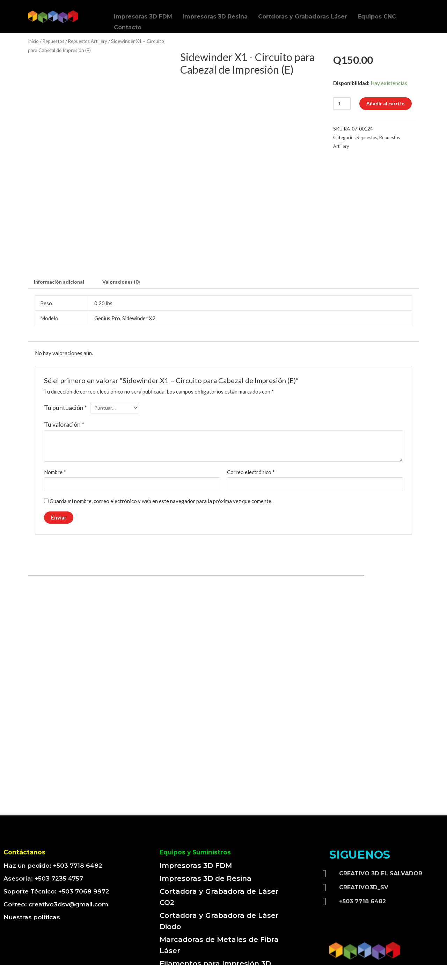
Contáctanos (27, 804)
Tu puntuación (65, 358)
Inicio (34, 41)
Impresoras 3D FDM (143, 15)
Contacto (127, 21)
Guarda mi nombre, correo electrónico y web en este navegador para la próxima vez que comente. (161, 453)
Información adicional (60, 232)
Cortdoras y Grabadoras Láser (302, 15)
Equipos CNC (377, 15)
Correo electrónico (251, 423)
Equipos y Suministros (201, 804)
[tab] (60, 232)
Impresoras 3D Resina (215, 15)
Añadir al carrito (388, 103)
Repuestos (55, 41)
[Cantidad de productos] (342, 103)
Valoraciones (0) (125, 232)
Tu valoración (64, 375)
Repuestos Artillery (91, 41)
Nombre (55, 423)
